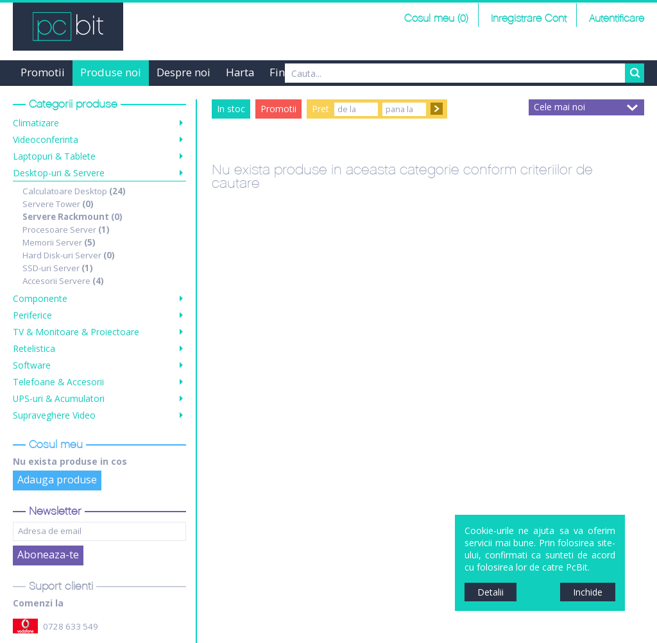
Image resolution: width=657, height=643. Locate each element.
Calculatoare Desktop (74, 191)
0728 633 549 (70, 626)
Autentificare (616, 19)
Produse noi (110, 72)
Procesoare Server (66, 229)
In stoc (231, 109)
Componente (40, 298)
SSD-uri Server (57, 268)
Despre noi (183, 72)
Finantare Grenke (312, 72)
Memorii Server (59, 242)
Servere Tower (58, 204)
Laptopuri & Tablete (54, 156)
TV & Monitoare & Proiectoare (76, 332)
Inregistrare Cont (529, 19)
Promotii (43, 72)
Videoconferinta (45, 139)
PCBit (68, 27)
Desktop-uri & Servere (59, 173)
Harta (240, 72)
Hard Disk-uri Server (68, 255)
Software (32, 365)
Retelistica (34, 348)
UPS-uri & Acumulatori (59, 398)
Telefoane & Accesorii (58, 382)
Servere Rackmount (72, 216)
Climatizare (36, 123)
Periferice (32, 315)
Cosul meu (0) (436, 19)
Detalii (490, 592)
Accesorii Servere (63, 281)
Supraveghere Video (54, 415)
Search (634, 73)
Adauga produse (57, 479)
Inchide (587, 592)
